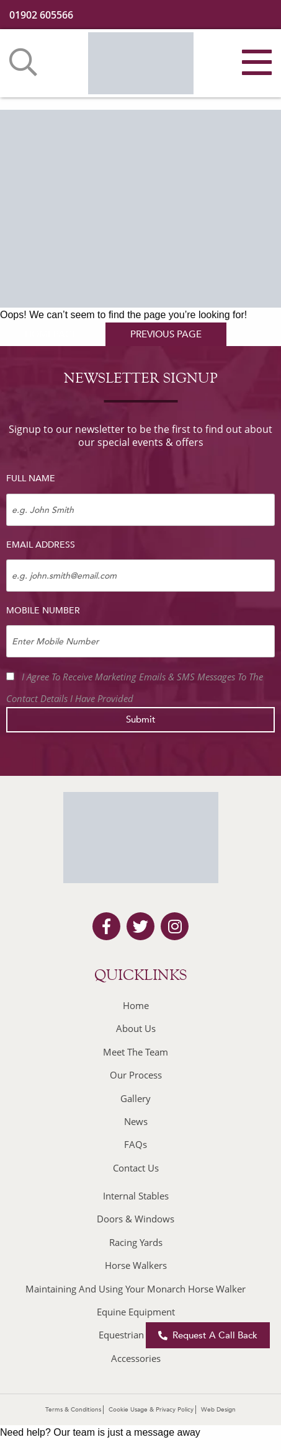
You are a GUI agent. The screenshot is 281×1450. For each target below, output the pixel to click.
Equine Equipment (136, 1311)
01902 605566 (41, 15)
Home (136, 1005)
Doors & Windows (135, 1218)
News (136, 1121)
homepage (51, 334)
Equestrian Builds (136, 1334)
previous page (166, 334)
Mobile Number (43, 610)
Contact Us (136, 1168)
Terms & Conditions (73, 1409)
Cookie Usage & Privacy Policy (151, 1409)
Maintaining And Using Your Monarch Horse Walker (135, 1289)
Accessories (136, 1358)
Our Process (136, 1075)
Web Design (218, 1409)
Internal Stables (136, 1196)
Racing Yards (136, 1242)
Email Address (40, 545)
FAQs (135, 1144)
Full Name (30, 478)
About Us (136, 1028)
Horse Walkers (136, 1265)
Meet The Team (135, 1052)
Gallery (135, 1098)
